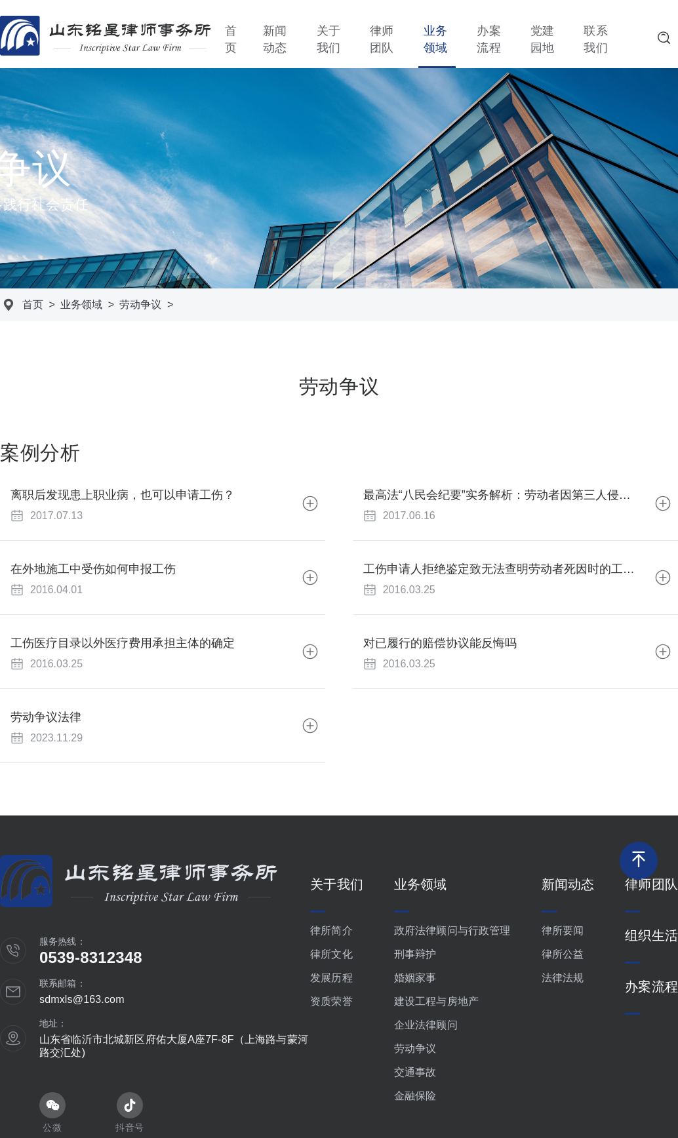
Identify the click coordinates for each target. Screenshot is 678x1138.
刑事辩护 (415, 954)
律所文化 (331, 954)
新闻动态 (275, 39)
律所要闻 (563, 930)
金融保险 (415, 1095)
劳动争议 (140, 304)
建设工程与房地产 (436, 1001)
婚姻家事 (415, 977)
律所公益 (563, 954)
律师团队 (381, 39)
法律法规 (563, 977)
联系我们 (595, 39)
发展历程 (331, 977)
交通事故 (415, 1072)
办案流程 (488, 39)
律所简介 (331, 930)
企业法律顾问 (426, 1024)
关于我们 (328, 39)
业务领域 (435, 39)
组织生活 (651, 935)
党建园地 (542, 39)
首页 (231, 39)
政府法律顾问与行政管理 (452, 930)
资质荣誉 (331, 1001)
